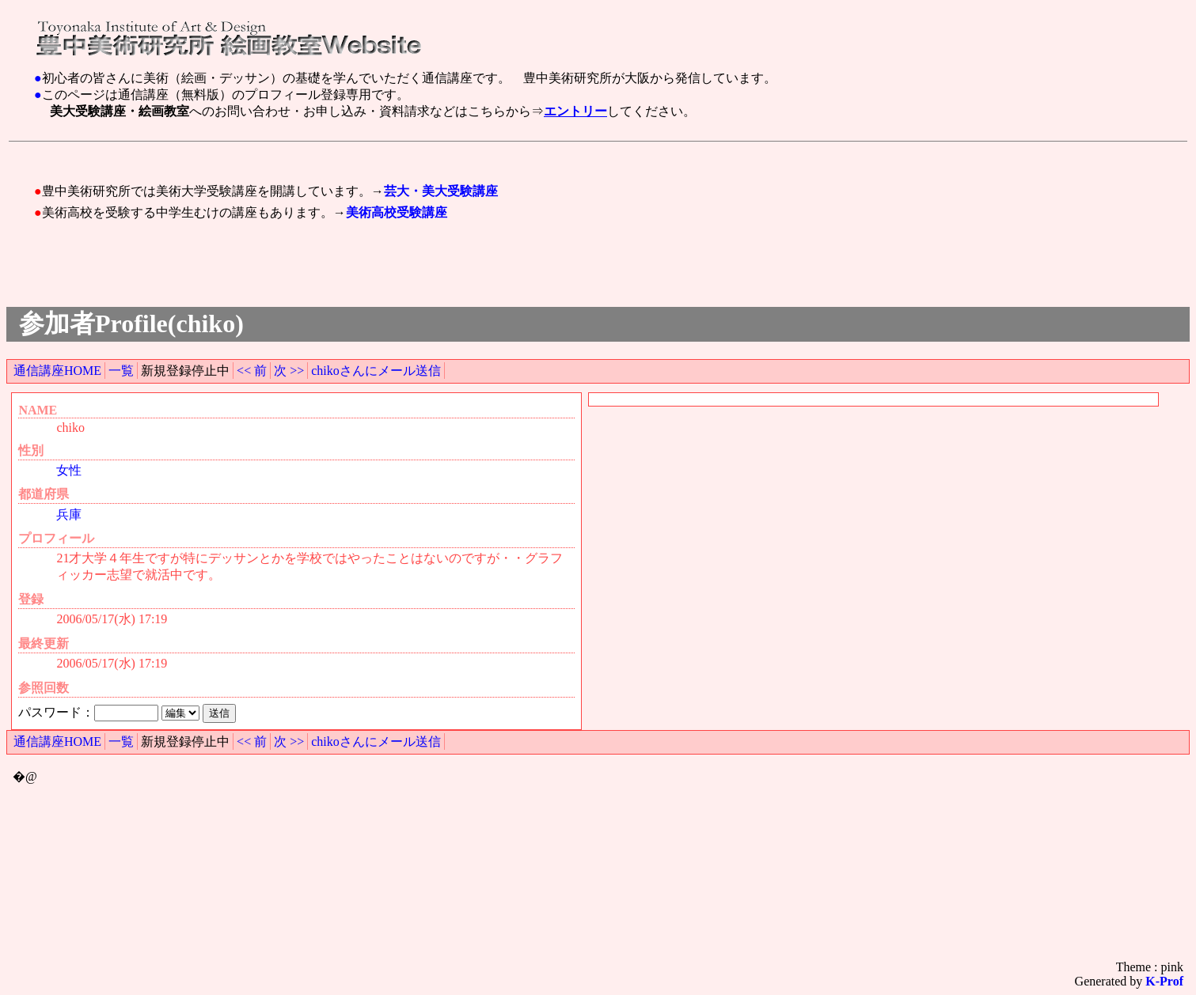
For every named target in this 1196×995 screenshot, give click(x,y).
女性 (69, 470)
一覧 (121, 370)
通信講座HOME (57, 370)
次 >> (289, 370)
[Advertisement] (325, 154)
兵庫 (69, 514)
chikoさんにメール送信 (376, 370)
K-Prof (1164, 981)
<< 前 (252, 370)
